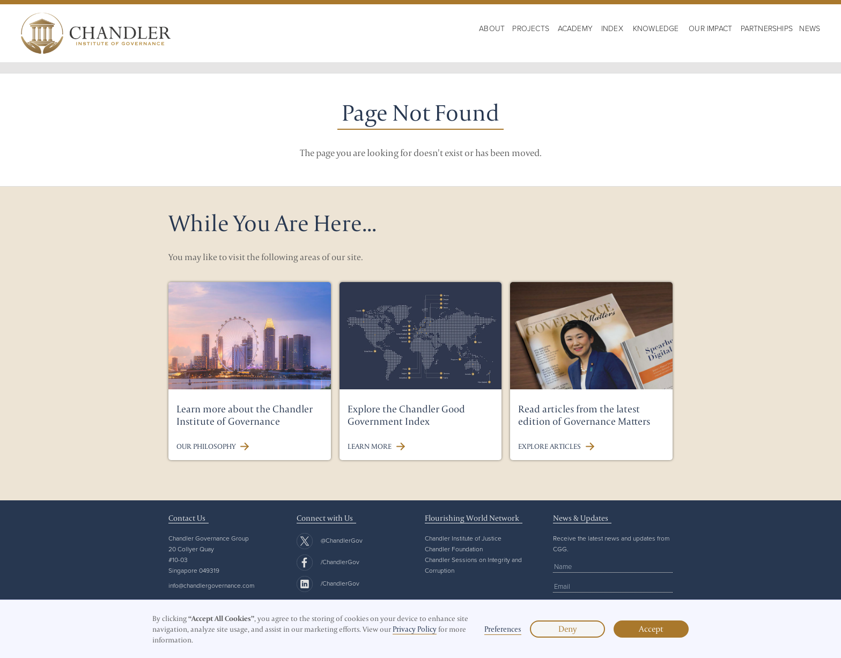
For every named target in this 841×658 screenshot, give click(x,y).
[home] (96, 33)
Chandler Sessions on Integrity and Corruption (473, 565)
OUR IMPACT (710, 28)
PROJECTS (530, 28)
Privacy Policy (415, 629)
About (492, 28)
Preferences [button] (502, 629)
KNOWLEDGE (656, 28)
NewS (809, 28)
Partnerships (767, 28)
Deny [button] (567, 628)
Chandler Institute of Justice (463, 538)
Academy (575, 28)
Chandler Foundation (454, 548)
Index (612, 28)
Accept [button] (651, 628)
